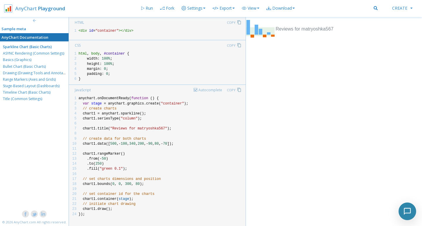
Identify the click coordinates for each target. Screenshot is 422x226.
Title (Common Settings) (22, 98)
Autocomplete (210, 89)
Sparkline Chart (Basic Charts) (27, 46)
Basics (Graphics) (17, 59)
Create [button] (402, 8)
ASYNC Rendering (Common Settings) (33, 53)
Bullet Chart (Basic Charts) (24, 66)
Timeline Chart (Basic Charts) (26, 92)
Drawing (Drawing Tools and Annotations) (37, 72)
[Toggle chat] (407, 211)
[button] (250, 8)
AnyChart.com (25, 222)
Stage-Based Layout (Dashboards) (31, 85)
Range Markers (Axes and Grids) (29, 79)
